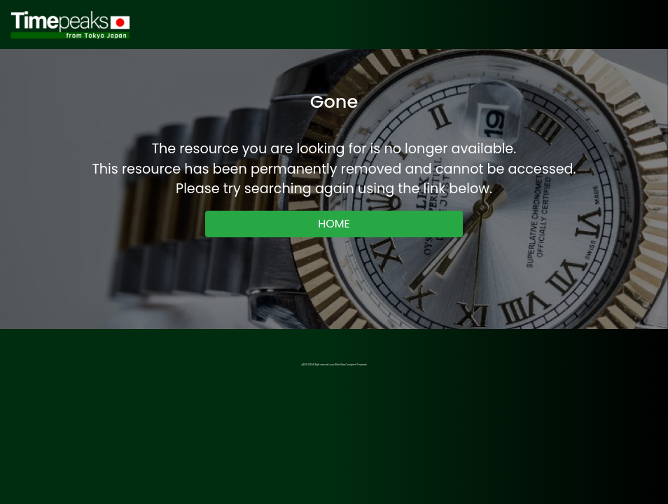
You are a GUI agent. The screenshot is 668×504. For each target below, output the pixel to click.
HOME (334, 224)
